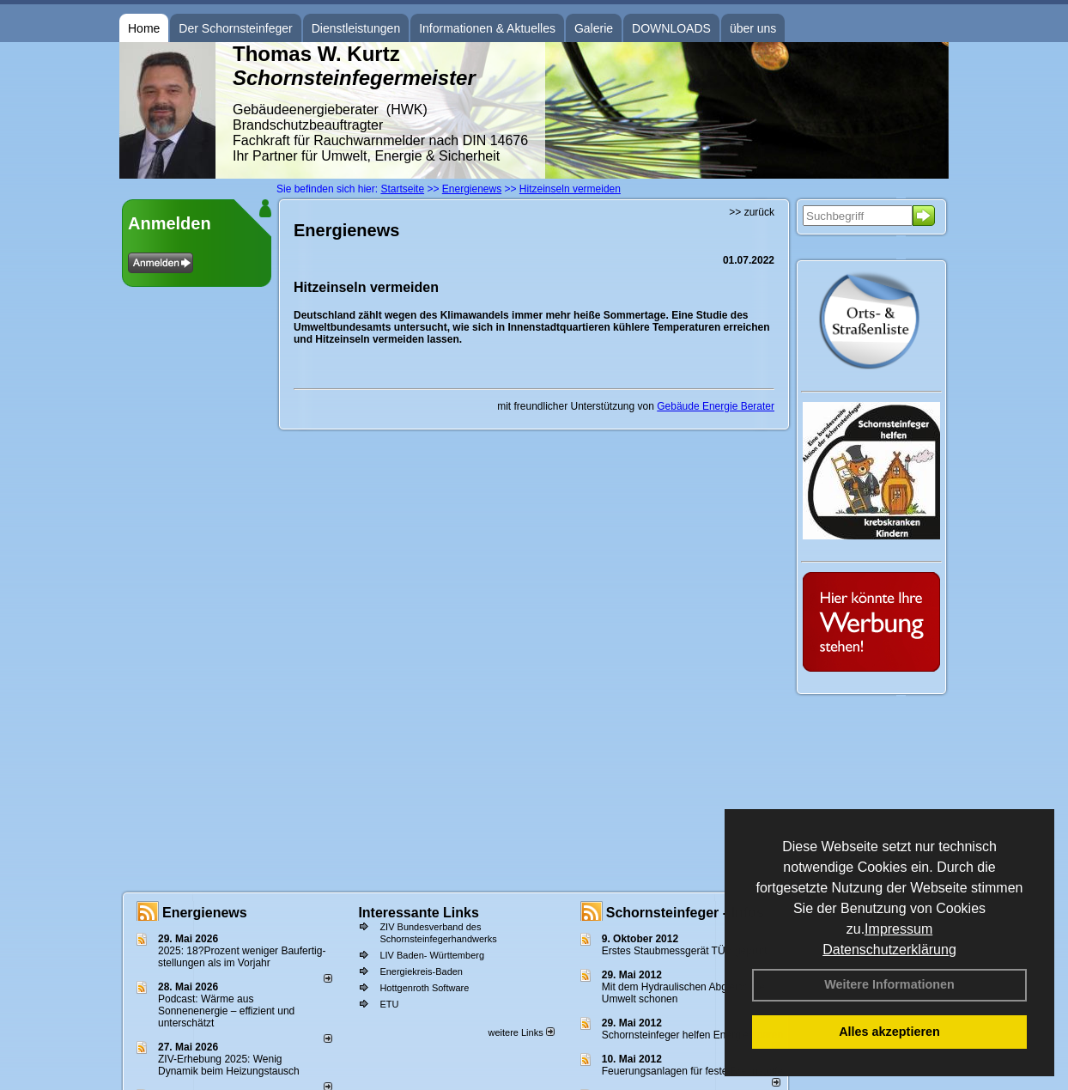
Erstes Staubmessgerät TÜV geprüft (685, 951)
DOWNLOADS (671, 28)
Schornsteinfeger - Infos (685, 912)
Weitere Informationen (889, 984)
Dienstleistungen (356, 28)
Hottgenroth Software (424, 988)
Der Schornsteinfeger (235, 28)
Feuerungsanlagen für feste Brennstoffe (692, 1071)
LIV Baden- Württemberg (431, 955)
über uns (753, 28)
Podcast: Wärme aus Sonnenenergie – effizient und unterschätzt (226, 1011)
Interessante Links (418, 912)
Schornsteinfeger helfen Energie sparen (692, 1035)
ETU (388, 1004)
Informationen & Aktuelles (487, 28)
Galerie (593, 28)
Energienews (204, 912)
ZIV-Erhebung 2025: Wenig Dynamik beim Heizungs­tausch (229, 1065)
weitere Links (521, 1032)
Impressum (898, 929)
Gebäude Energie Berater (715, 406)
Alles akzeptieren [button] (889, 1031)
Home (144, 28)
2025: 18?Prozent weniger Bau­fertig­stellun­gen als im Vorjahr (241, 957)
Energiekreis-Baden (421, 971)
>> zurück (751, 212)
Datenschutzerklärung (889, 949)
